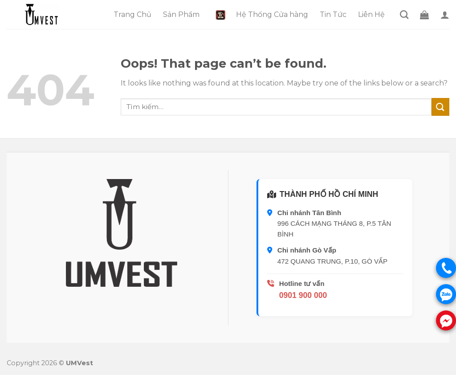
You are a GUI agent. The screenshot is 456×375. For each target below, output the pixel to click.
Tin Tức (333, 14)
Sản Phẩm (181, 14)
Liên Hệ (371, 14)
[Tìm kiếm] (404, 14)
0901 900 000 (303, 295)
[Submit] (440, 106)
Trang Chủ (132, 14)
